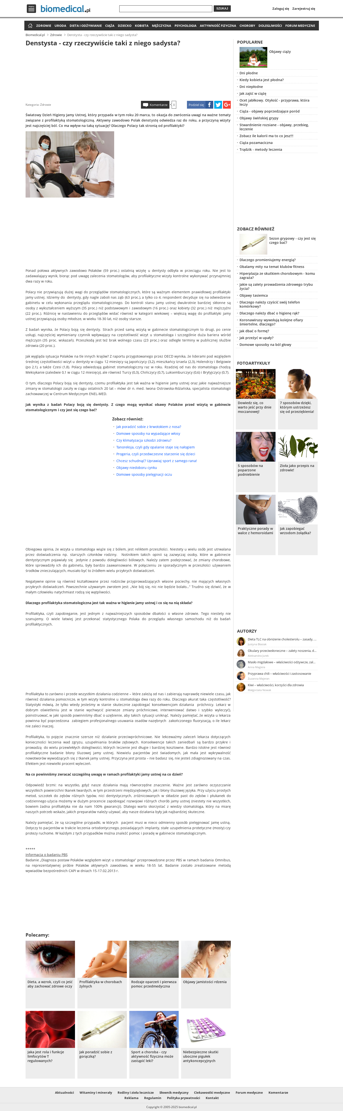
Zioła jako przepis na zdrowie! (297, 468)
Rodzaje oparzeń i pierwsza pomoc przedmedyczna (153, 984)
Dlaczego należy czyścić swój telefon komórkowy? (270, 304)
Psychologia (185, 25)
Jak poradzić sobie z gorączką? (95, 1054)
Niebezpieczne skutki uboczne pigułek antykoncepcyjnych (200, 1056)
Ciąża (109, 25)
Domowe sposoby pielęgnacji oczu (144, 474)
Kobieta (141, 25)
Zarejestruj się (303, 8)
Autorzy (247, 631)
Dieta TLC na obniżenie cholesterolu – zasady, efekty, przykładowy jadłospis (282, 639)
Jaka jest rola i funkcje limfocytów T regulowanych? (46, 1056)
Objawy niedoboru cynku (136, 467)
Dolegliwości (270, 25)
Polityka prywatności (183, 1098)
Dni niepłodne (251, 86)
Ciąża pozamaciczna (256, 142)
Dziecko (124, 25)
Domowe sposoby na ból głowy (265, 344)
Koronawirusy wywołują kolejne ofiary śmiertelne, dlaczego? (271, 322)
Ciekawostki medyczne (212, 1092)
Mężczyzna (161, 25)
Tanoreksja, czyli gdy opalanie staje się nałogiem (155, 447)
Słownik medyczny (173, 1092)
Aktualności (64, 1092)
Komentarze (158, 105)
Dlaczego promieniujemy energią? (268, 259)
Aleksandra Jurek (258, 655)
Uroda (60, 25)
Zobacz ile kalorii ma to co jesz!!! (266, 135)
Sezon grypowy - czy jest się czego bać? (292, 240)
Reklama (131, 1098)
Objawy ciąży (280, 51)
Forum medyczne (300, 25)
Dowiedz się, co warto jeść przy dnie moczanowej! (254, 407)
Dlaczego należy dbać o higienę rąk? (269, 313)
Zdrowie (43, 25)
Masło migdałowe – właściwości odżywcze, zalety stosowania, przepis (282, 662)
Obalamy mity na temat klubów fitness (272, 266)
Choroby (247, 25)
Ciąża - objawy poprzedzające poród (270, 111)
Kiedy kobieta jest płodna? (262, 79)
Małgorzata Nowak (259, 690)
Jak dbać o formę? (254, 331)
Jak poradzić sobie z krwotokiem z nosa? (148, 426)
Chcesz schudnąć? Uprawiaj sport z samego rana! (156, 460)
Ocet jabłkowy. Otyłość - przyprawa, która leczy (274, 102)
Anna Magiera (256, 667)
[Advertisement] (128, 72)
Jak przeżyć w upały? (256, 337)
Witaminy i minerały (96, 1092)
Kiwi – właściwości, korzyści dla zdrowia (276, 685)
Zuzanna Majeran (258, 678)
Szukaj (222, 8)
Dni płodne (249, 73)
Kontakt (212, 1098)
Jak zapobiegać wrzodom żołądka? (295, 530)
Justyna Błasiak (257, 644)
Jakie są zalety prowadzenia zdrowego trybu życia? (276, 286)
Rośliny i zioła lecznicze (136, 1092)
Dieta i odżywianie (86, 25)
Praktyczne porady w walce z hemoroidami (255, 530)
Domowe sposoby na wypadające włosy (148, 433)
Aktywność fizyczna (218, 25)
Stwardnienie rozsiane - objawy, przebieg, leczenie (274, 127)
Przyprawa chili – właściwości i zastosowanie (279, 673)
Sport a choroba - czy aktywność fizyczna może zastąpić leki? (152, 1056)
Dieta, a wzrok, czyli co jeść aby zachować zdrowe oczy (50, 984)
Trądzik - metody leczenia (261, 149)
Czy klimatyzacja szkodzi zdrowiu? (143, 440)
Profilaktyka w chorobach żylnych (100, 984)
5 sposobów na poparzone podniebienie (250, 470)
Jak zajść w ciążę (253, 93)
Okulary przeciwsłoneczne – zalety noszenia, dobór (282, 650)
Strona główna (30, 26)
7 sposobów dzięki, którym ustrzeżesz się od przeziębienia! (297, 407)
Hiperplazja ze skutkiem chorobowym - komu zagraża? (277, 275)
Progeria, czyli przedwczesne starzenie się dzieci (155, 454)
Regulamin (152, 1098)
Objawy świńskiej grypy (259, 118)
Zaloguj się (280, 8)
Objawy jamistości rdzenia (205, 982)
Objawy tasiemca (254, 295)
